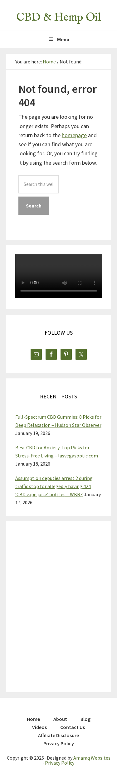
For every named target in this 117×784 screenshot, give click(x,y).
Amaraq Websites (91, 758)
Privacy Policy (59, 763)
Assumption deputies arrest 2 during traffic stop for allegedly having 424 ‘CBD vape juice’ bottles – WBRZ (54, 486)
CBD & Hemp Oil (58, 17)
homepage (74, 135)
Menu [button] (63, 39)
